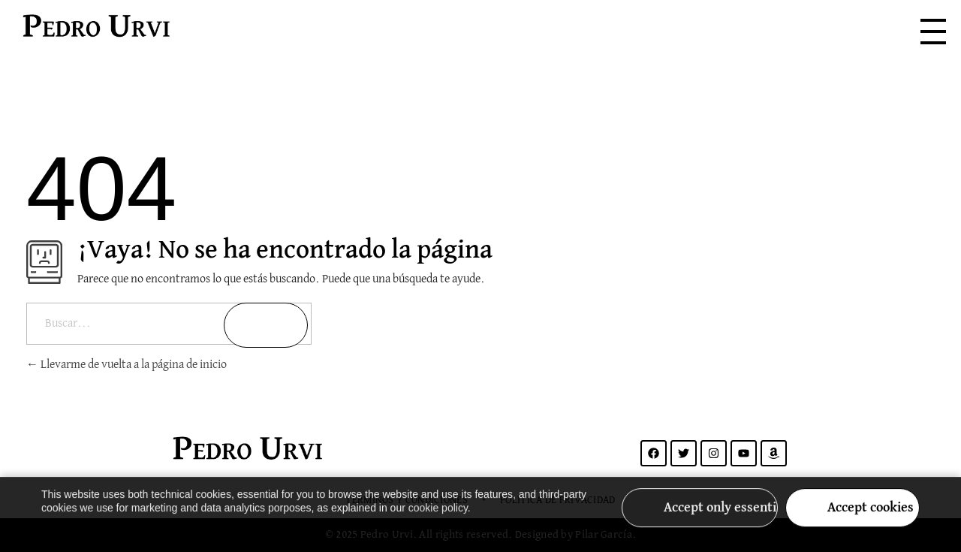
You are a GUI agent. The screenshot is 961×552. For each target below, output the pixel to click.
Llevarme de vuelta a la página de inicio (126, 365)
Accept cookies (870, 517)
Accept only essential (721, 517)
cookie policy (438, 517)
